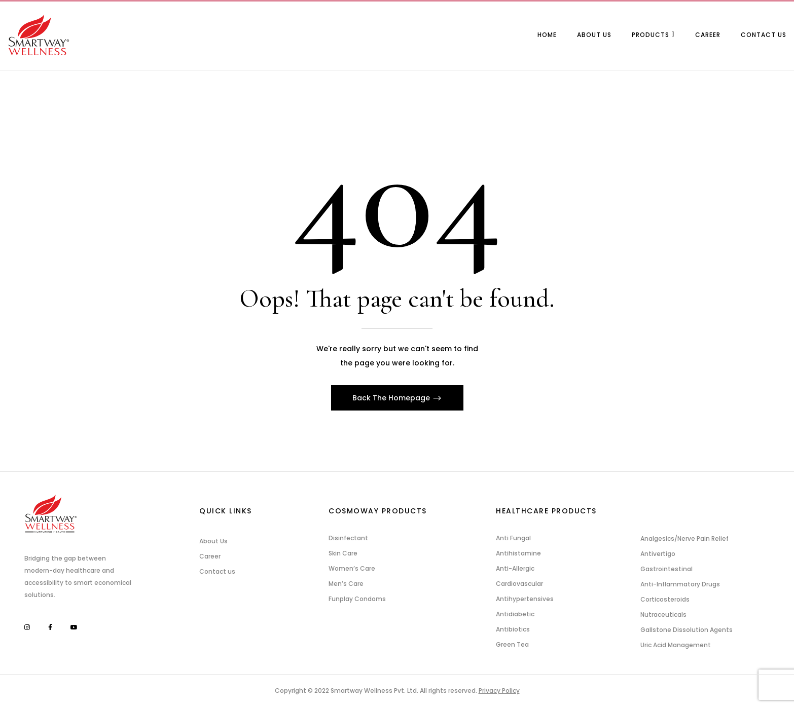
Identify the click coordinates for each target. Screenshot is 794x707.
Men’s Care (346, 583)
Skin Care (343, 553)
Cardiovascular (519, 583)
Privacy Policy (499, 690)
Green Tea (512, 644)
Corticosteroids (665, 599)
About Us (213, 541)
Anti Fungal (513, 538)
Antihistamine (518, 553)
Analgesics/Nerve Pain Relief (684, 538)
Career (210, 556)
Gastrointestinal (666, 569)
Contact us (217, 571)
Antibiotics (513, 629)
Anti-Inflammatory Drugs (680, 584)
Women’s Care (352, 568)
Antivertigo (657, 553)
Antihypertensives (525, 598)
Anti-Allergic (515, 568)
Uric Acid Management (675, 645)
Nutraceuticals (663, 614)
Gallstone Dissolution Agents (686, 629)
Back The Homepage (392, 398)
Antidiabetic (515, 614)
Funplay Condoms (357, 598)
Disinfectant (348, 538)
